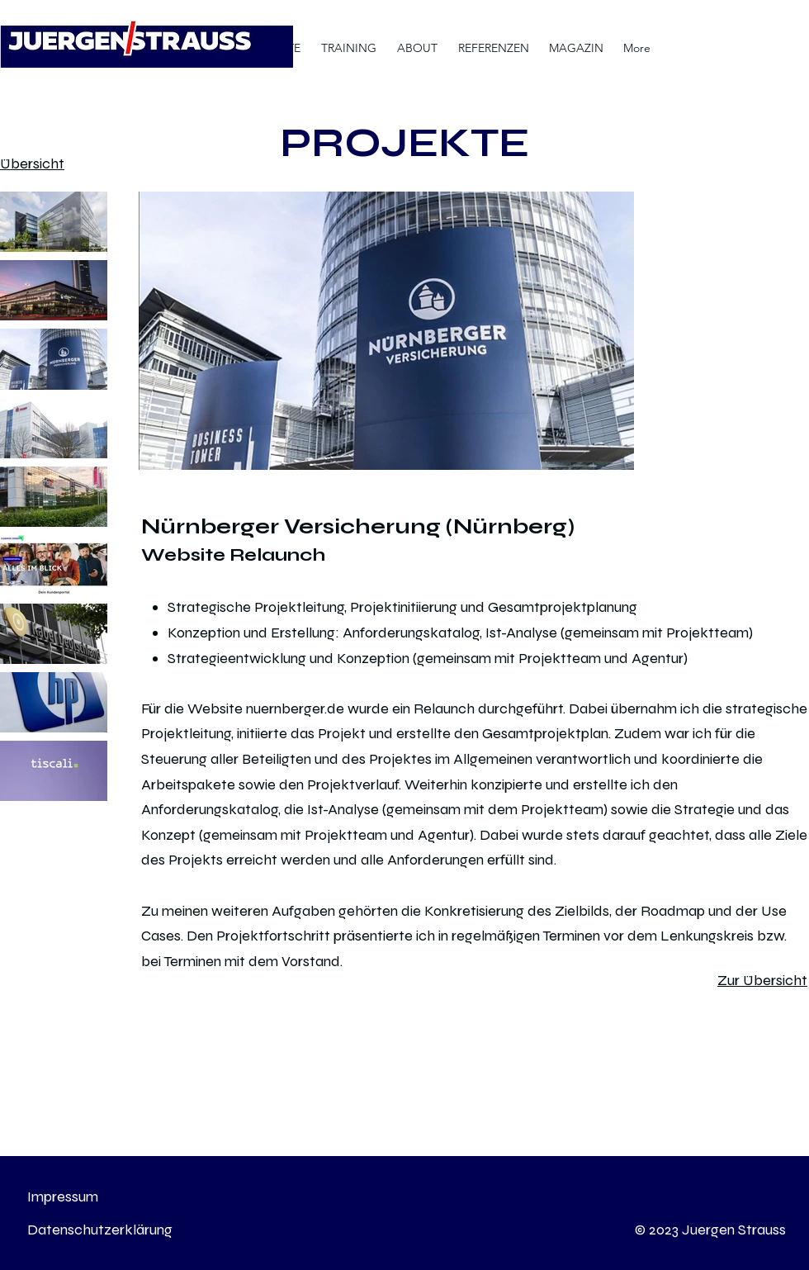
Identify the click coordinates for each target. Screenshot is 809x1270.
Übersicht (32, 163)
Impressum (62, 1196)
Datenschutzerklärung (100, 1229)
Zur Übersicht (762, 980)
